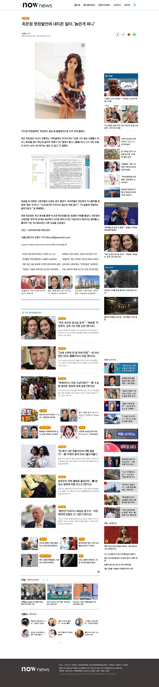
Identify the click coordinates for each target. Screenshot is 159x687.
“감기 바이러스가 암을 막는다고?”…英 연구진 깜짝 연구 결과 (32, 603)
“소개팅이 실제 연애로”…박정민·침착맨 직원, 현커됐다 (92, 623)
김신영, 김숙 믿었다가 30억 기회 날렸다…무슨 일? (38, 634)
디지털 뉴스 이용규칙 (115, 665)
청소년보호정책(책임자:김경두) (98, 665)
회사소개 (67, 665)
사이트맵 (125, 665)
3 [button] (61, 642)
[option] (32, 595)
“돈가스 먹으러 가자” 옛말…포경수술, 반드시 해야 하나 (84, 603)
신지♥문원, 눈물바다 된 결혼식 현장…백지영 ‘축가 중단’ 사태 (58, 603)
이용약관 (74, 665)
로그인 (61, 665)
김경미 (24, 33)
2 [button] (60, 642)
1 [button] (58, 642)
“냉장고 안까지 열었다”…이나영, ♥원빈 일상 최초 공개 (64, 623)
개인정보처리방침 (83, 665)
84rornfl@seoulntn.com (58, 237)
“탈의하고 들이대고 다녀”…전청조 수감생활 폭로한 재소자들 (38, 623)
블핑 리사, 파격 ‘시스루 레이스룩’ (91, 633)
